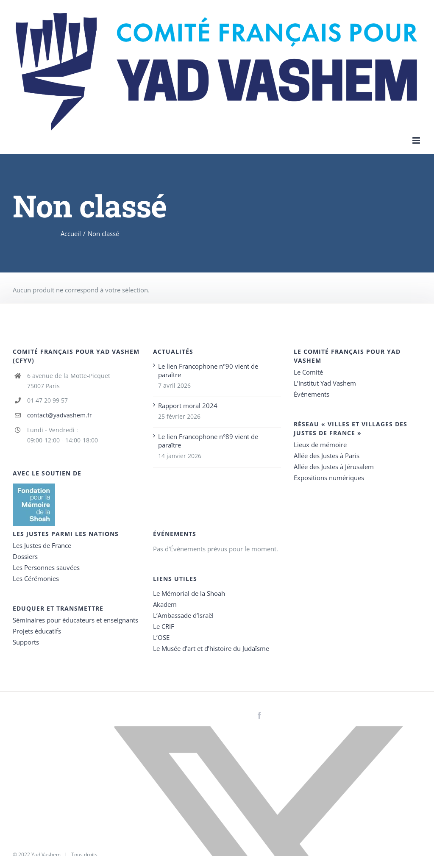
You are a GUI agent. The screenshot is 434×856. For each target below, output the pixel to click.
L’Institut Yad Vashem (325, 383)
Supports (26, 642)
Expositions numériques (329, 477)
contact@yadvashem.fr (59, 415)
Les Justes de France (42, 545)
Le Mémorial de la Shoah (189, 593)
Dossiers (25, 556)
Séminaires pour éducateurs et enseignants (75, 620)
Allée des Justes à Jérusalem (334, 466)
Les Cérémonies (36, 578)
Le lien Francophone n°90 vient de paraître (208, 370)
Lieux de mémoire (320, 444)
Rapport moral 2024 (187, 405)
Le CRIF (163, 626)
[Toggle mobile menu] (416, 140)
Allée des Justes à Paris (326, 455)
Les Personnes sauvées (46, 567)
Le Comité (308, 372)
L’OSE (161, 637)
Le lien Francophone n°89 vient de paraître (208, 440)
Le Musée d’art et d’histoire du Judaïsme (211, 648)
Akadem (165, 604)
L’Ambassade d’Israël (183, 615)
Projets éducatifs (37, 631)
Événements (311, 394)
